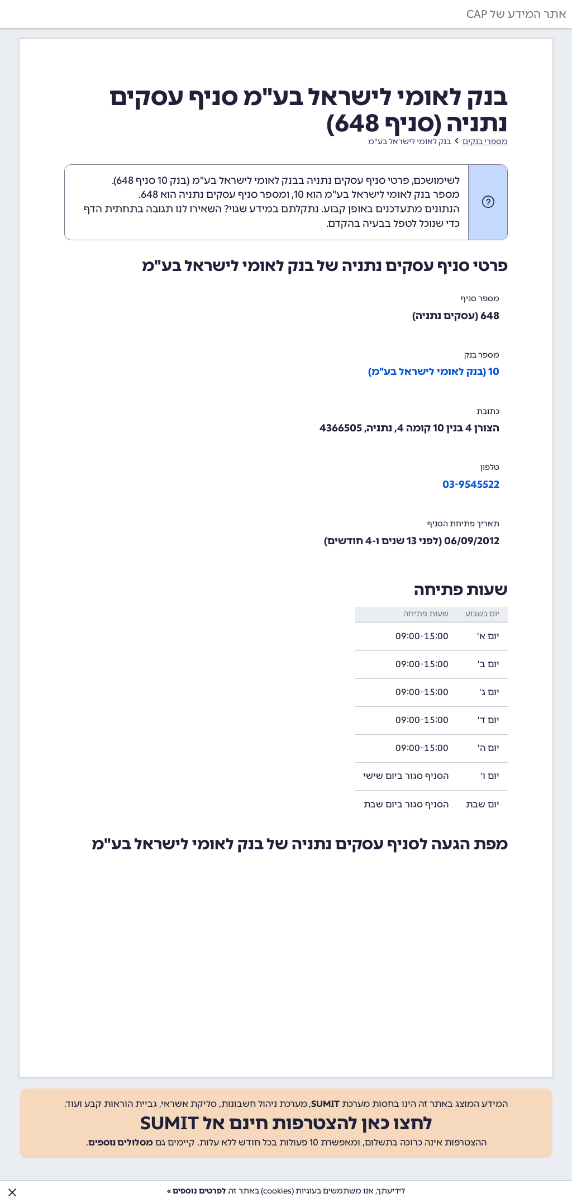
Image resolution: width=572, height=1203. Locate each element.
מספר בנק (481, 355)
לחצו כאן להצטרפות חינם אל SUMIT (286, 1123)
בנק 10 (172, 180)
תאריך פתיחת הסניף (463, 524)
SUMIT (325, 1104)
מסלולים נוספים (120, 1142)
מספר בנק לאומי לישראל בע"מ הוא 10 (377, 194)
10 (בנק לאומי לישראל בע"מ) (433, 371)
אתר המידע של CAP (516, 14)
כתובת (487, 411)
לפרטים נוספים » (196, 1191)
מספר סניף (480, 298)
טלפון (489, 467)
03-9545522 (470, 484)
